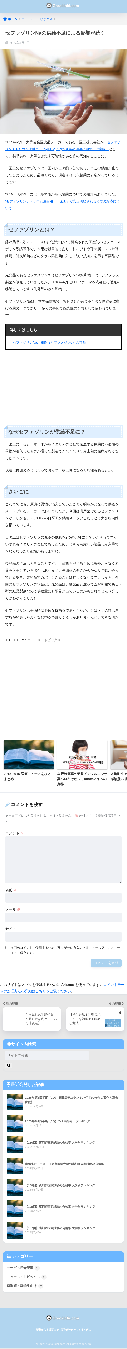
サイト (10, 929)
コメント (14, 833)
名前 (11, 890)
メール (13, 909)
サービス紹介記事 (24, 1268)
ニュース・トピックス (44, 640)
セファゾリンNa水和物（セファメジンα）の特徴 (51, 342)
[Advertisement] (63, 384)
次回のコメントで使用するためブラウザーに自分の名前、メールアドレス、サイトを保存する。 (65, 950)
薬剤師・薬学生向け (26, 1286)
